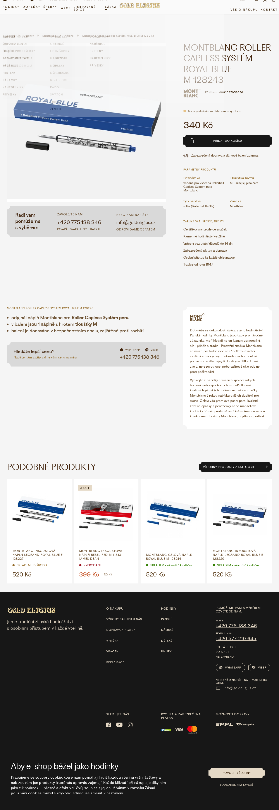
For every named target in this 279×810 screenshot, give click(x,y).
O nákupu (115, 602)
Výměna (112, 634)
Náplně (69, 29)
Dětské (166, 634)
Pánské (166, 613)
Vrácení (112, 645)
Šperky (52, 14)
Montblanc (49, 29)
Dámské (167, 623)
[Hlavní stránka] (139, 14)
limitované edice (86, 14)
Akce (67, 14)
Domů (11, 29)
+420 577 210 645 (236, 632)
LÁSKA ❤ (111, 14)
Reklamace (115, 656)
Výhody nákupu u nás (124, 613)
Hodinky (14, 14)
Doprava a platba (121, 623)
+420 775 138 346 (79, 216)
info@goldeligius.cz (135, 216)
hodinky (168, 602)
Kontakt (265, 15)
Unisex (166, 645)
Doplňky (34, 14)
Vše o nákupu (241, 15)
